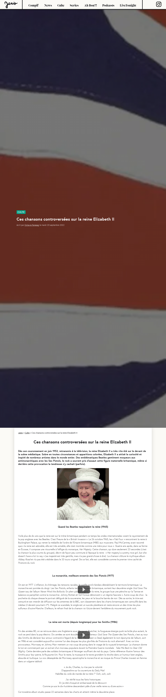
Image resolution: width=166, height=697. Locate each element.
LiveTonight (128, 4)
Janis (20, 433)
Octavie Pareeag (32, 225)
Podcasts (108, 4)
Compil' (34, 4)
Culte (60, 4)
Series (74, 4)
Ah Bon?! (90, 4)
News (48, 4)
